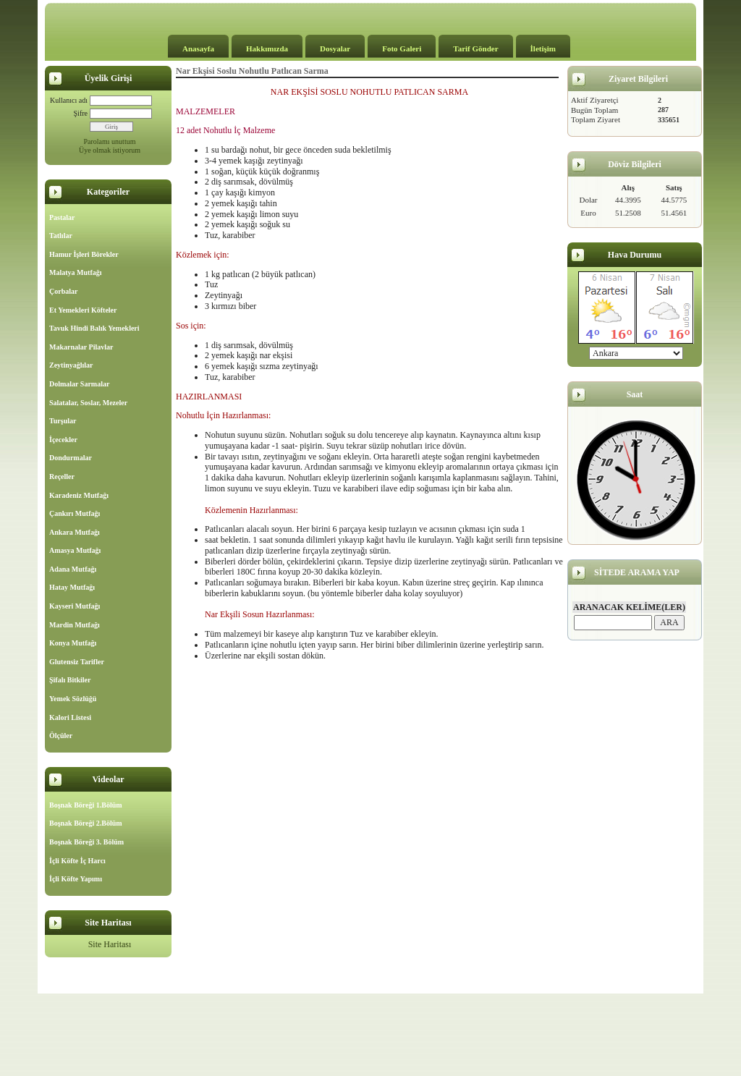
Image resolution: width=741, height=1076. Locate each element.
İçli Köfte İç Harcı (77, 861)
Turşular (62, 421)
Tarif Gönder (475, 48)
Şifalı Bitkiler (70, 680)
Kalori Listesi (70, 717)
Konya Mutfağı (72, 643)
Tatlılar (60, 236)
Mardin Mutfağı (74, 625)
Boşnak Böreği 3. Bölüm (86, 842)
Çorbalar (63, 291)
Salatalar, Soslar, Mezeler (88, 403)
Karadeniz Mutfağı (79, 495)
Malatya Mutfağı (75, 272)
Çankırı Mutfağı (74, 513)
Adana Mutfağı (72, 569)
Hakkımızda (267, 48)
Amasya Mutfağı (75, 550)
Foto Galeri (401, 48)
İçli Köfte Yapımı (75, 879)
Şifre (81, 113)
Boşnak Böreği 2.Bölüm (85, 823)
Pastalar (62, 217)
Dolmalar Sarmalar (79, 384)
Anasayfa (198, 48)
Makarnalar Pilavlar (81, 347)
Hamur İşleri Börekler (84, 254)
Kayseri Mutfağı (74, 606)
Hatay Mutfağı (72, 587)
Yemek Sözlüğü (72, 699)
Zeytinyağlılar (71, 365)
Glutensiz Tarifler (76, 662)
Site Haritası (110, 944)
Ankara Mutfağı (74, 532)
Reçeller (62, 476)
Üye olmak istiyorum (109, 150)
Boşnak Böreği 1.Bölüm (85, 805)
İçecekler (63, 440)
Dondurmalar (70, 458)
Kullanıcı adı (69, 100)
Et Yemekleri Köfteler (83, 310)
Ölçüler (60, 736)
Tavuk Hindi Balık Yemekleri (94, 328)
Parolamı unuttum (110, 141)
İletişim (543, 48)
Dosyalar (335, 48)
